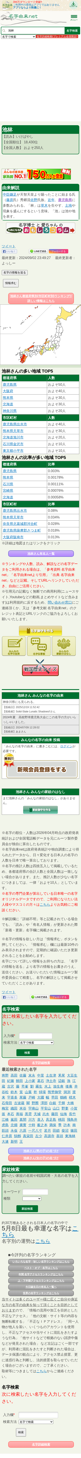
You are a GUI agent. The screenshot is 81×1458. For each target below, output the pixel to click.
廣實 (22, 1125)
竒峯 (24, 1086)
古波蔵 (19, 1103)
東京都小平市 (13, 451)
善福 (19, 1114)
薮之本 (42, 1125)
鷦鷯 (17, 1136)
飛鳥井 (72, 1119)
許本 (67, 1125)
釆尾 (61, 1075)
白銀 (52, 1103)
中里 (40, 1075)
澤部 (44, 1103)
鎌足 (13, 194)
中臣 (6, 194)
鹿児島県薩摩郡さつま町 (22, 530)
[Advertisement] (40, 79)
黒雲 (28, 1114)
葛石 (40, 1081)
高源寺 (49, 1136)
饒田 (19, 1081)
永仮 (14, 1130)
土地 (68, 205)
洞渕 (67, 1092)
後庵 (68, 1086)
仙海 (63, 1114)
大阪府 (8, 391)
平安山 (46, 1108)
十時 (31, 1125)
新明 (14, 1141)
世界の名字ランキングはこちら (41, 1293)
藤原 (9, 200)
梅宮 (5, 1108)
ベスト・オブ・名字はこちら (41, 1267)
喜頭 (59, 1136)
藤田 (54, 1114)
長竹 (72, 1114)
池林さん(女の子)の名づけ (41, 1158)
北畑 (14, 1125)
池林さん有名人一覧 (41, 553)
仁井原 (7, 1136)
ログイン (66, 746)
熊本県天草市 (13, 431)
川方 (31, 1119)
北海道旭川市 (13, 437)
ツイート (9, 246)
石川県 (8, 484)
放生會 (58, 1086)
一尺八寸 (35, 1130)
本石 (10, 1114)
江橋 (5, 1119)
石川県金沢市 (13, 444)
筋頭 (5, 1130)
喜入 (40, 1119)
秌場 (42, 1092)
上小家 (30, 1081)
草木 (44, 205)
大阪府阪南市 (13, 537)
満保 (52, 1125)
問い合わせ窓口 (60, 602)
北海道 (8, 404)
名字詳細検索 (41, 1063)
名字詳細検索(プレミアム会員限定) (57, 36)
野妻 (65, 1108)
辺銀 (61, 1081)
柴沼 (65, 1130)
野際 (35, 1103)
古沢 (10, 1086)
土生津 (51, 1075)
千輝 (61, 1103)
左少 (38, 1136)
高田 (14, 1075)
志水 (45, 1114)
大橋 (70, 1103)
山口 (56, 1108)
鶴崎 (63, 1097)
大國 (40, 1097)
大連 (5, 1141)
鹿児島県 (65, 200)
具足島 (51, 1119)
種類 (6, 1198)
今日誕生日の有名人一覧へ (41, 1286)
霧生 (38, 1086)
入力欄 (8, 1036)
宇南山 (33, 1108)
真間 (22, 1119)
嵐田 (14, 1119)
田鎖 (56, 1130)
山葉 (28, 1092)
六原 (22, 1130)
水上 (47, 1086)
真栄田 (28, 1136)
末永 (31, 1075)
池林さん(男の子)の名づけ (41, 1151)
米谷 (22, 1108)
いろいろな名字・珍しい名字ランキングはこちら (41, 1261)
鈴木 (14, 1092)
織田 (14, 1108)
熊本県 (8, 398)
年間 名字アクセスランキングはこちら (41, 1274)
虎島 (5, 1125)
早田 (54, 1097)
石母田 (7, 1103)
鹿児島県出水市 (15, 424)
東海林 (70, 1136)
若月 (47, 1130)
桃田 (61, 1119)
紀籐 (10, 1081)
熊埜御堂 (55, 1092)
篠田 (73, 1130)
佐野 (33, 200)
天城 (37, 1114)
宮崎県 (8, 490)
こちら (45, 904)
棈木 (72, 1097)
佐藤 (22, 1075)
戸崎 (31, 1097)
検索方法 (10, 1042)
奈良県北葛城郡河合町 (20, 524)
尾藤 (22, 1097)
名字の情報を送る (14, 272)
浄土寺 (51, 1081)
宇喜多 (12, 1097)
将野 (5, 1075)
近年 (51, 200)
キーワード (12, 1192)
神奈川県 (10, 411)
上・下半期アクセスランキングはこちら (41, 1280)
